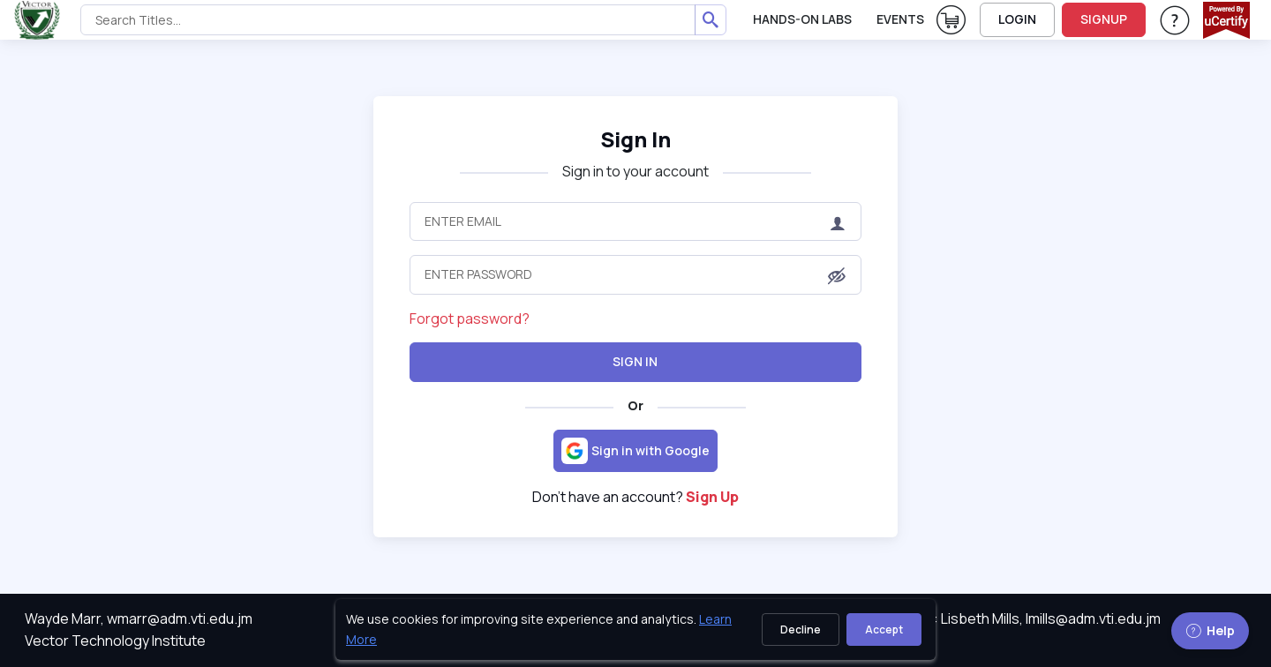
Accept (884, 629)
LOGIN (1017, 19)
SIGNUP (1103, 19)
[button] (837, 276)
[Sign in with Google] (635, 451)
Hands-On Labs (802, 19)
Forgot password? (470, 318)
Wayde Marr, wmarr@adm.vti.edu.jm (138, 618)
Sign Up (712, 496)
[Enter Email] (636, 221)
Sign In (635, 361)
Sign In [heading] (635, 139)
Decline (800, 629)
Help (1210, 630)
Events (900, 19)
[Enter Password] (636, 274)
